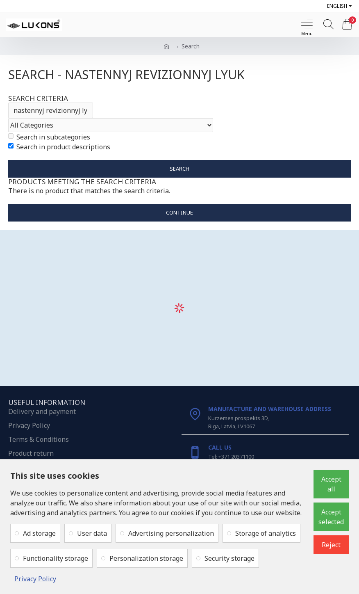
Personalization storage (146, 558)
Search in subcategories (49, 137)
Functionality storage (55, 558)
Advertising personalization (171, 533)
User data (92, 533)
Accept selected (331, 516)
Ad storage (39, 533)
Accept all (331, 484)
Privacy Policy (35, 578)
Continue (179, 213)
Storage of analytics (265, 533)
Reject (331, 544)
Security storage (229, 558)
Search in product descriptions (59, 146)
